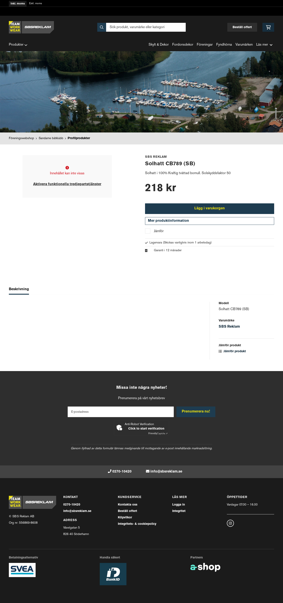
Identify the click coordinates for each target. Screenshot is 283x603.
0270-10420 (122, 471)
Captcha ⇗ (158, 434)
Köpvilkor (125, 517)
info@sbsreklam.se (166, 471)
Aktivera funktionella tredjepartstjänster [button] (67, 184)
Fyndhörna (224, 45)
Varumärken (244, 45)
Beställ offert (242, 27)
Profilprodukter (79, 138)
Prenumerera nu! (196, 411)
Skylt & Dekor (159, 45)
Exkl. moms (35, 3)
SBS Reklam (229, 327)
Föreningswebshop (21, 138)
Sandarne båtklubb (51, 138)
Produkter (18, 45)
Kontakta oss (127, 504)
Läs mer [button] (264, 45)
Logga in (178, 504)
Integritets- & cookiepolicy (137, 524)
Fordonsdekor (182, 45)
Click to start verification (146, 428)
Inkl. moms (18, 4)
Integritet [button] (178, 511)
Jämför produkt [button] (232, 352)
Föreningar (205, 45)
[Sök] (141, 27)
